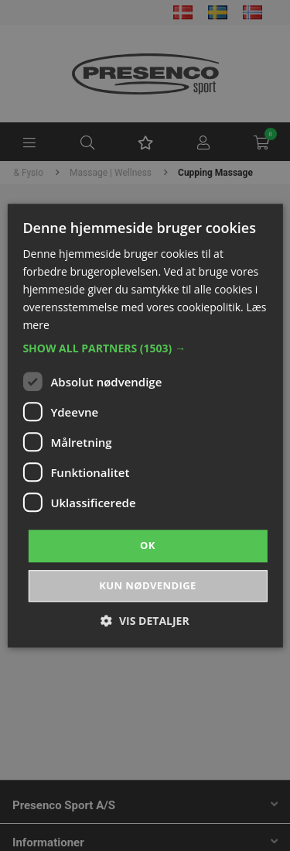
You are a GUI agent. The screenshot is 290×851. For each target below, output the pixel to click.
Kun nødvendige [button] (147, 585)
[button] (144, 349)
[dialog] (145, 425)
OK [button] (147, 546)
